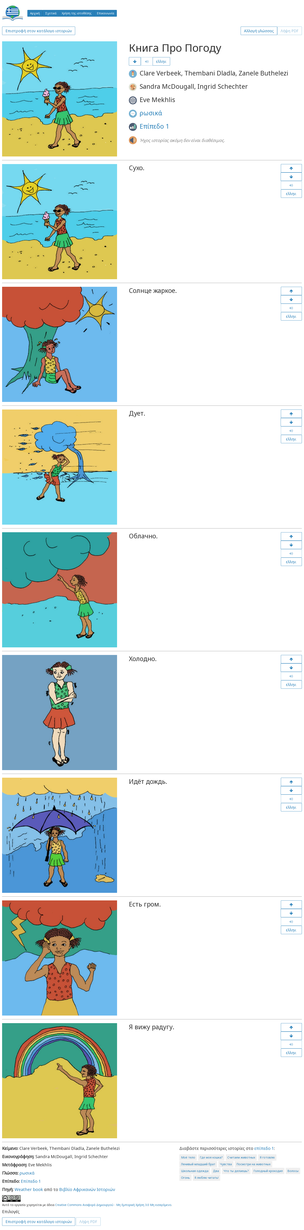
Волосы (293, 1171)
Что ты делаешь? (236, 1171)
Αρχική (35, 13)
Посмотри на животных (253, 1164)
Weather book (29, 1189)
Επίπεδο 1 (154, 126)
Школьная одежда (194, 1171)
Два (216, 1171)
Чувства (226, 1164)
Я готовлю (267, 1157)
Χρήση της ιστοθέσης (77, 13)
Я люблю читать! (207, 1178)
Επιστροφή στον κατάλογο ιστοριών (38, 30)
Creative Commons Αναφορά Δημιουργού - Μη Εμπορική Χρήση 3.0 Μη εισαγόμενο (113, 1205)
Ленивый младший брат (198, 1164)
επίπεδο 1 (264, 1148)
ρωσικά (151, 113)
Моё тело (188, 1157)
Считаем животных (241, 1157)
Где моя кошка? (211, 1157)
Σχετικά (50, 13)
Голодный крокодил (268, 1171)
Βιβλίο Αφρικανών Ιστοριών (87, 1189)
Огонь (185, 1178)
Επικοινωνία (105, 13)
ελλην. (161, 61)
